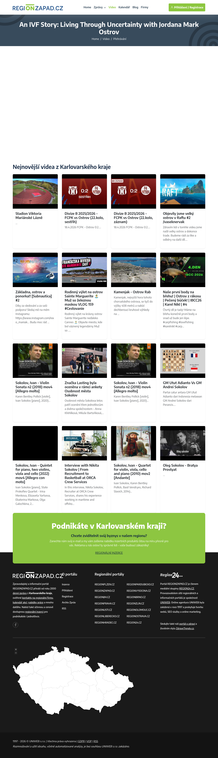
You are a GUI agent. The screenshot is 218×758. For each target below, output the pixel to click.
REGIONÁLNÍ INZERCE (109, 553)
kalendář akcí (20, 602)
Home (87, 7)
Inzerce (66, 584)
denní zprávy (20, 593)
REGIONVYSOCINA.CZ (139, 590)
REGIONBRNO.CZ (136, 597)
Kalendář (124, 7)
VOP (89, 741)
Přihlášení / (180, 7)
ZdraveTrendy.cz (185, 628)
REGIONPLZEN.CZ (105, 584)
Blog (135, 7)
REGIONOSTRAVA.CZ (138, 616)
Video (112, 7)
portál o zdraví (187, 623)
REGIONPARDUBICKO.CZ (140, 584)
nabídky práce (35, 602)
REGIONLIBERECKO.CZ (107, 616)
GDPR (81, 741)
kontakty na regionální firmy (37, 597)
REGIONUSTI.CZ (103, 609)
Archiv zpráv (69, 602)
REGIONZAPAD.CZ (105, 590)
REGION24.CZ (134, 622)
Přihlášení (67, 590)
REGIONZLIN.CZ (135, 603)
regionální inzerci (34, 611)
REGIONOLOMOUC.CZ (139, 609)
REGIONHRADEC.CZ (105, 622)
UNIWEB (165, 602)
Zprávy (100, 7)
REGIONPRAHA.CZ (105, 603)
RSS (64, 608)
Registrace (196, 7)
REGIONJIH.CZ (102, 597)
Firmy (144, 7)
